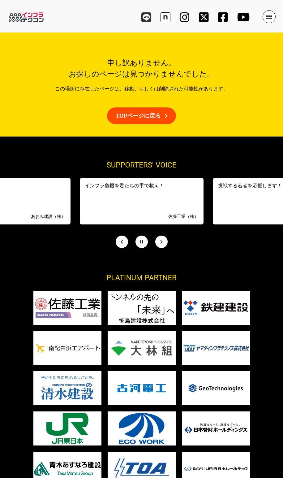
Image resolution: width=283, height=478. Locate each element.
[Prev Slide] (122, 242)
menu (269, 16)
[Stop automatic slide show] (141, 242)
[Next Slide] (161, 242)
